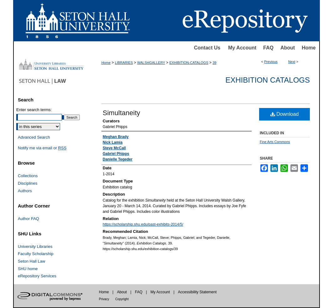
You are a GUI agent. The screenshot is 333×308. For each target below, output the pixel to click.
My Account (242, 47)
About (287, 47)
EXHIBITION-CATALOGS (188, 62)
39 (214, 62)
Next (291, 62)
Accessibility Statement (197, 292)
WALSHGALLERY (151, 62)
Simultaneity (121, 113)
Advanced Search (34, 137)
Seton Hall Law (31, 261)
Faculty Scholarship (35, 253)
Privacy (104, 299)
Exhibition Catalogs (267, 80)
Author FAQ (28, 218)
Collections (28, 175)
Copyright (122, 299)
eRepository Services (37, 276)
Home (308, 47)
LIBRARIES (124, 62)
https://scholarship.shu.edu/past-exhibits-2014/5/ (143, 224)
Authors (25, 190)
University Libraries (35, 246)
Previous (271, 62)
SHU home (28, 268)
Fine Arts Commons (275, 142)
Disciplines (27, 183)
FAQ (268, 47)
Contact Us (207, 47)
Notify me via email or (42, 148)
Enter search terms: (34, 109)
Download (284, 114)
